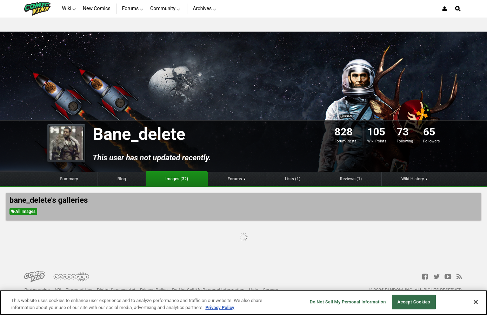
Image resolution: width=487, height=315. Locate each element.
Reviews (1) (351, 178)
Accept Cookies (414, 301)
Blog (122, 178)
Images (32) (177, 178)
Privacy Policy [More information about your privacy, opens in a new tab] (219, 307)
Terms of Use (79, 290)
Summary (69, 178)
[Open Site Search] (458, 9)
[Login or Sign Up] (444, 9)
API (57, 290)
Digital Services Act (116, 290)
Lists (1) (292, 178)
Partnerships (37, 290)
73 (402, 132)
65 (429, 132)
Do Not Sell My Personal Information (208, 290)
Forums (235, 178)
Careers (270, 290)
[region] (243, 302)
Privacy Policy (154, 290)
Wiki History (412, 178)
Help (253, 290)
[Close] (475, 302)
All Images (23, 211)
